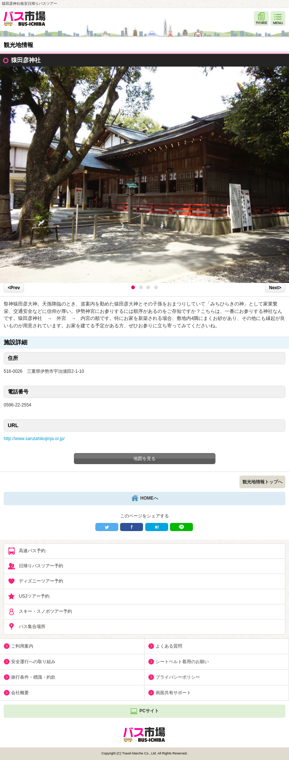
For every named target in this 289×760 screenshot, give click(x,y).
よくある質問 (169, 646)
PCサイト (144, 711)
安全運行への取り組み (33, 661)
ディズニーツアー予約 (35, 581)
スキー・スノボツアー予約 (40, 611)
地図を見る (144, 458)
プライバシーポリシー (178, 677)
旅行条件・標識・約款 (33, 677)
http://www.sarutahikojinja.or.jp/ (34, 438)
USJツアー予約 (29, 596)
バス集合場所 (26, 627)
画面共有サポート (173, 692)
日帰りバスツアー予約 (35, 566)
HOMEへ (144, 498)
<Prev (14, 287)
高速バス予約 (26, 551)
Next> (275, 287)
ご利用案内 (22, 646)
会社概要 (20, 692)
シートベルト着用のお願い (182, 661)
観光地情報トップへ (262, 481)
